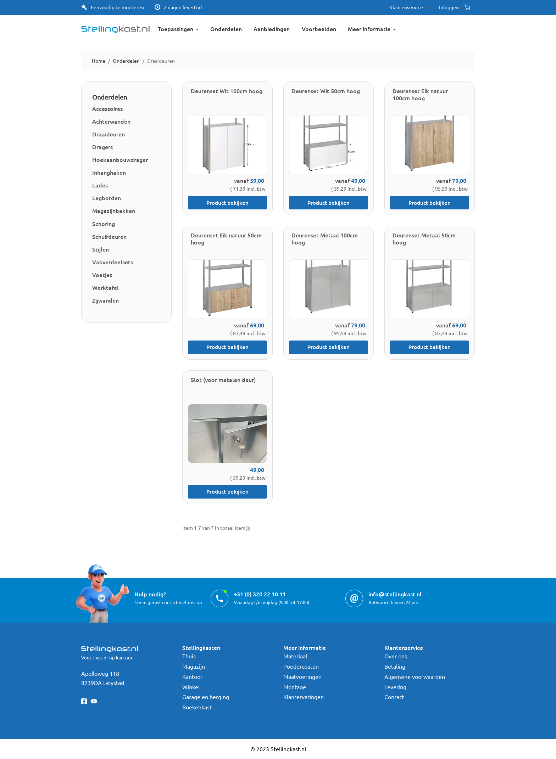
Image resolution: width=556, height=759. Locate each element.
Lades (100, 185)
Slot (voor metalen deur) (223, 379)
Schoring (103, 223)
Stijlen (100, 249)
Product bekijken (227, 202)
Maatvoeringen (302, 676)
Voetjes (102, 275)
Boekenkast (197, 706)
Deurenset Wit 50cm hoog (325, 91)
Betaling (394, 666)
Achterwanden (111, 121)
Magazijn (193, 666)
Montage (294, 686)
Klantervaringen (303, 696)
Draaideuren (108, 134)
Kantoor (192, 676)
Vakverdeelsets (112, 262)
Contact (394, 696)
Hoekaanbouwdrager (120, 159)
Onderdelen (109, 97)
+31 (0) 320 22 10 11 (260, 594)
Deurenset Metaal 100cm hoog (324, 238)
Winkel (191, 686)
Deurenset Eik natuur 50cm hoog (226, 238)
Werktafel (105, 287)
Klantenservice (406, 7)
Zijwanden (105, 300)
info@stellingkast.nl (395, 594)
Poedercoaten (301, 666)
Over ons (395, 655)
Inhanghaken (109, 172)
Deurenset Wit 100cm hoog (226, 91)
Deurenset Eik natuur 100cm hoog (420, 94)
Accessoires (107, 108)
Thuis (189, 655)
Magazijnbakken (113, 210)
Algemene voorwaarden (414, 676)
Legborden (106, 198)
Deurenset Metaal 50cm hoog (424, 238)
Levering (395, 686)
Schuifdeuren (109, 236)
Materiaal (295, 655)
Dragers (102, 147)
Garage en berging (205, 696)
